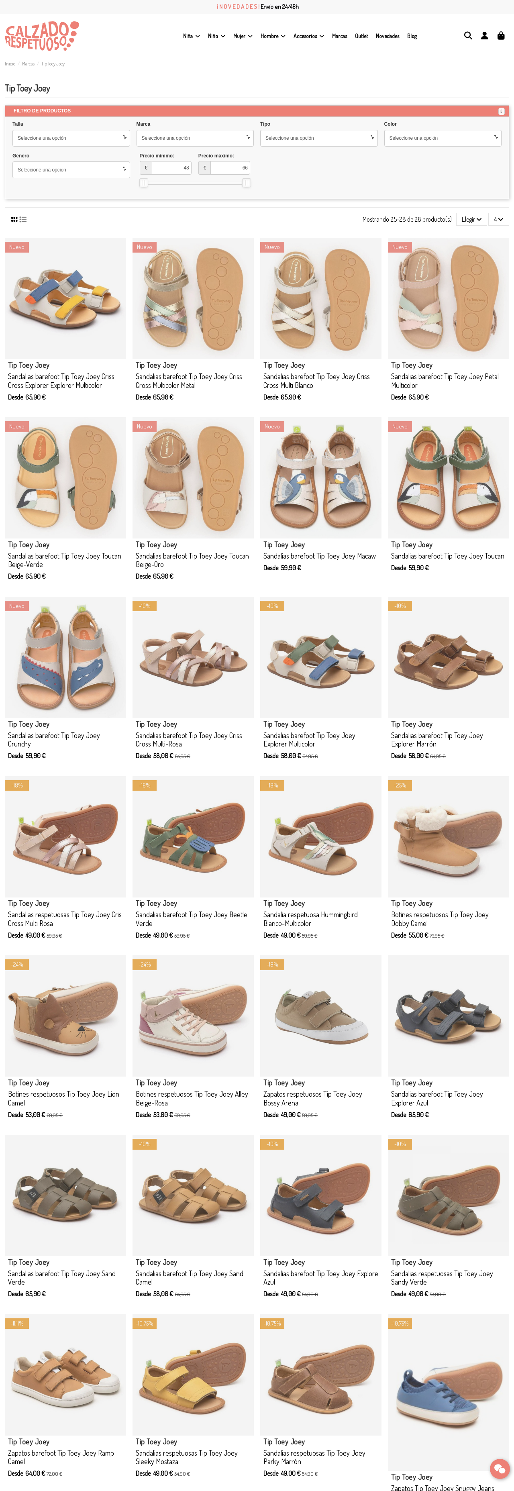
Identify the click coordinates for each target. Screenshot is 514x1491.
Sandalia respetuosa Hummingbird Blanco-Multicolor (310, 919)
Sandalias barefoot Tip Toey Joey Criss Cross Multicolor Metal (189, 381)
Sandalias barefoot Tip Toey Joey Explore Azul (320, 1278)
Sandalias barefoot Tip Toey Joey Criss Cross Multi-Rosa (189, 740)
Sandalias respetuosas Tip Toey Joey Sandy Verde (442, 1278)
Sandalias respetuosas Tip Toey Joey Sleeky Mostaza (187, 1457)
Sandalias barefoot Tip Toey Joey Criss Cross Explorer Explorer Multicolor (61, 381)
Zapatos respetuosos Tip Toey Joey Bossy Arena (312, 1098)
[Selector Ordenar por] (471, 219)
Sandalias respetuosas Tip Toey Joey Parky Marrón (314, 1457)
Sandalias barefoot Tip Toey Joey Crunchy (54, 740)
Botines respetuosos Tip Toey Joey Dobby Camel (440, 919)
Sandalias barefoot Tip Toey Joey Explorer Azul (437, 1098)
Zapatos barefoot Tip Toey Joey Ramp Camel (61, 1457)
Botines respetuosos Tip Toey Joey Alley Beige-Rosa (192, 1098)
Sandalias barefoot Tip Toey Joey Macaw (319, 555)
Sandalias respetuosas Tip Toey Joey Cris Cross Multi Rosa (65, 919)
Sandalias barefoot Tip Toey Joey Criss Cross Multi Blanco (316, 381)
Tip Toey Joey (29, 365)
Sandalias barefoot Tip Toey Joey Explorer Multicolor (309, 740)
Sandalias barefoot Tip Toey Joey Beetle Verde (191, 919)
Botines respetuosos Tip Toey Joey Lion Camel (63, 1098)
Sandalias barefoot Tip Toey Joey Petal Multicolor (445, 381)
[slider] (143, 182)
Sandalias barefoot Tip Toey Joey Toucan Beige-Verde (64, 560)
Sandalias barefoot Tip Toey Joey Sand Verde (62, 1278)
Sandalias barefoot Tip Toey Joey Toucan (447, 555)
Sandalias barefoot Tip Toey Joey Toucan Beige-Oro (192, 560)
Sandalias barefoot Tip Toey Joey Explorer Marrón (437, 740)
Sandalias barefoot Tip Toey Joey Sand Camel (189, 1278)
